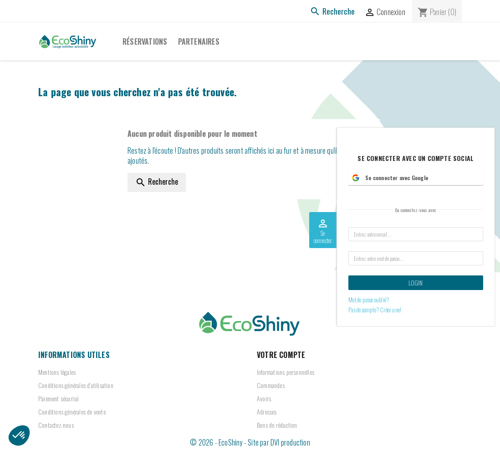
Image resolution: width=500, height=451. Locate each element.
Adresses (267, 411)
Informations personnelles (285, 372)
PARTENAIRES (198, 41)
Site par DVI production (279, 442)
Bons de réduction (277, 425)
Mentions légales (57, 372)
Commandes (271, 385)
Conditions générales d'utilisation (75, 385)
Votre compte (281, 354)
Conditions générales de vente (72, 411)
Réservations (144, 41)
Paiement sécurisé (58, 398)
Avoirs (264, 398)
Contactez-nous (56, 425)
